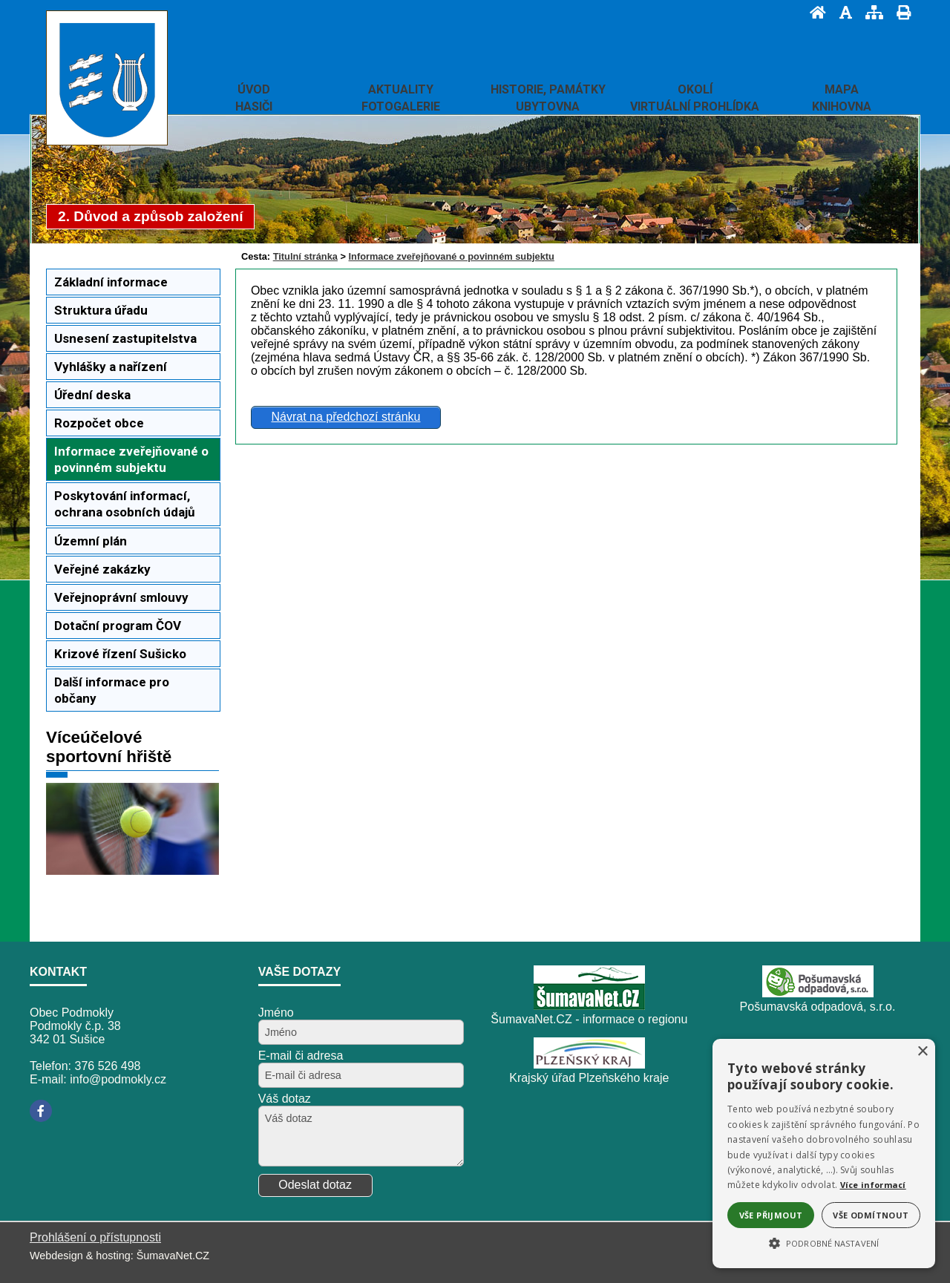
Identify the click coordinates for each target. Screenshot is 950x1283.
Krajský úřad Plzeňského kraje (589, 1078)
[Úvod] (813, 12)
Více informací (873, 1184)
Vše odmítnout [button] (870, 1215)
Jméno (276, 1012)
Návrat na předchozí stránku (345, 416)
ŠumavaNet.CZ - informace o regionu (589, 1019)
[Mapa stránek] (869, 12)
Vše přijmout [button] (771, 1215)
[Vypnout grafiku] (841, 12)
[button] (823, 1242)
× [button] (922, 1051)
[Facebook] (41, 1111)
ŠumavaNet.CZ (173, 1255)
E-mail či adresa (301, 1055)
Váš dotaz (284, 1098)
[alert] (823, 1153)
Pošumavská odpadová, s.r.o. (818, 1006)
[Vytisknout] (899, 12)
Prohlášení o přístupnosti (95, 1237)
